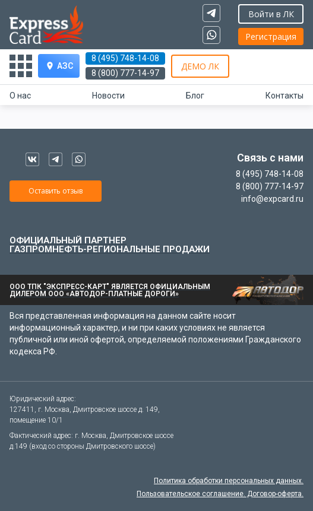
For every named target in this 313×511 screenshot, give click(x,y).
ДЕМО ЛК (200, 66)
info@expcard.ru (272, 199)
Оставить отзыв (56, 191)
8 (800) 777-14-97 (125, 73)
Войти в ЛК (271, 14)
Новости (108, 95)
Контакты (284, 95)
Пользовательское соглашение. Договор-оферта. (220, 494)
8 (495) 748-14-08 (125, 58)
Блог (195, 95)
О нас (20, 95)
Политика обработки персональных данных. (228, 481)
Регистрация (270, 36)
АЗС (59, 66)
